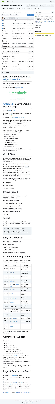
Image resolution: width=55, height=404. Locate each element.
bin (4, 20)
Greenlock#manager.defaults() (12, 200)
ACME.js (23, 117)
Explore (7, 1)
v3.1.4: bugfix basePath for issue (19, 46)
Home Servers (24, 164)
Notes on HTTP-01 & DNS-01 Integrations (14, 252)
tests (4, 28)
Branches (17, 12)
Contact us (12, 326)
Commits (6, 12)
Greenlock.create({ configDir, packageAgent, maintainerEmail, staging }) (15, 196)
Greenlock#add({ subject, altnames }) (13, 203)
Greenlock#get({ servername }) (12, 206)
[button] (11, 15)
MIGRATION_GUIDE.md (8, 51)
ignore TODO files (16, 31)
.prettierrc (5, 33)
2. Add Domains (8, 185)
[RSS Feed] (28, 5)
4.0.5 (17, 18)
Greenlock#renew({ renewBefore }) (13, 208)
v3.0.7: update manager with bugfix (20, 33)
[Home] (3, 1)
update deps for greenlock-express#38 (21, 23)
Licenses (29, 402)
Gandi (11, 294)
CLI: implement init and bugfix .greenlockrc (22, 28)
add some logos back (17, 25)
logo (4, 25)
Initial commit (15, 48)
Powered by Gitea (18, 401)
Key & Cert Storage (9, 244)
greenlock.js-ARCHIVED (16, 5)
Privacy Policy (27, 392)
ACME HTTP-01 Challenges (11, 247)
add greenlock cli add (17, 69)
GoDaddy (12, 289)
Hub (14, 110)
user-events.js (6, 66)
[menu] (24, 402)
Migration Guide (19, 87)
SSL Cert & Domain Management (12, 241)
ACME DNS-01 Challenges (10, 250)
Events (6, 214)
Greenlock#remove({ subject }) (12, 211)
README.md (6, 64)
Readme (38, 25)
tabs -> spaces (15, 41)
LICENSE (5, 48)
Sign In (51, 1)
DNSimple (12, 277)
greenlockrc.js (6, 46)
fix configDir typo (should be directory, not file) (22, 64)
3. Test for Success (9, 188)
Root (9, 110)
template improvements (17, 36)
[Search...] (52, 12)
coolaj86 (5, 5)
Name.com (12, 302)
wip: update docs (16, 51)
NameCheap (13, 298)
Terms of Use (19, 392)
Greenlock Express (15, 117)
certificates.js (6, 38)
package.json (6, 59)
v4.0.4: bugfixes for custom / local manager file (22, 20)
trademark (14, 375)
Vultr (11, 315)
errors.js (5, 41)
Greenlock (8, 103)
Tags (28, 12)
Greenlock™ (6, 392)
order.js (5, 53)
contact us (15, 355)
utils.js (4, 69)
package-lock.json (7, 56)
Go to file (15, 14)
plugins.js (5, 61)
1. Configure (7, 182)
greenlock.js (6, 43)
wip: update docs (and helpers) (19, 43)
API (32, 402)
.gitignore (5, 31)
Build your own (13, 318)
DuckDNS (12, 281)
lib (3, 23)
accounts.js (5, 36)
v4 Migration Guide (16, 78)
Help (12, 1)
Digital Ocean (13, 273)
